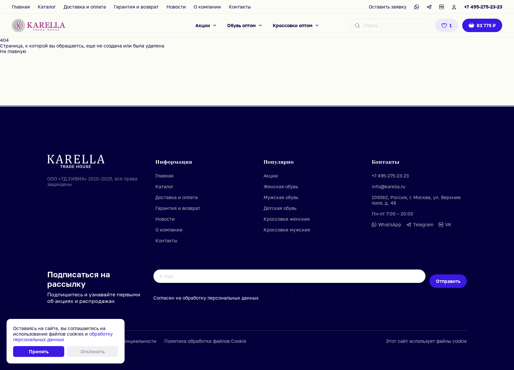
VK (448, 224)
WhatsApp (389, 224)
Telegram (423, 224)
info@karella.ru (388, 186)
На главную (13, 51)
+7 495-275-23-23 (483, 6)
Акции (202, 25)
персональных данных (233, 298)
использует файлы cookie (438, 341)
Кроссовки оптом (292, 25)
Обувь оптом (241, 25)
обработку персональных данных (250, 289)
